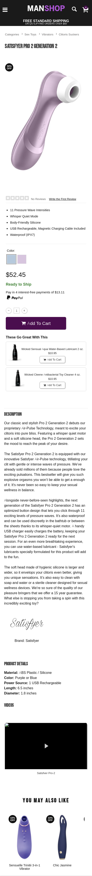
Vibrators (47, 34)
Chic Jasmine (62, 865)
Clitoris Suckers (69, 34)
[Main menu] (5, 10)
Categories (12, 34)
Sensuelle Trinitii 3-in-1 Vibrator (24, 867)
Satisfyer (32, 640)
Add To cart (36, 323)
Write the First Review (62, 199)
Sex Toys (30, 34)
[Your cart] (85, 10)
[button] (11, 259)
